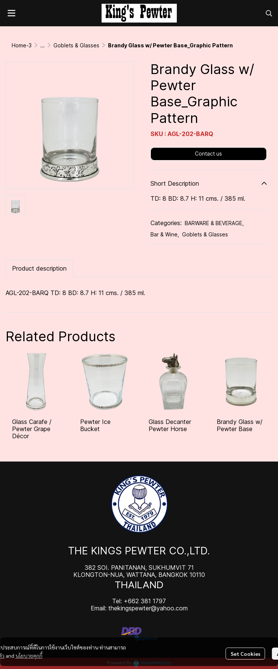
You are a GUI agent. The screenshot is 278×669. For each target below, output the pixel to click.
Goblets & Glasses (76, 45)
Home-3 (22, 45)
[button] (269, 13)
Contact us (208, 153)
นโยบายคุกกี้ (29, 655)
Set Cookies (245, 653)
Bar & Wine (164, 234)
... (42, 45)
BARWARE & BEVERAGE (214, 223)
